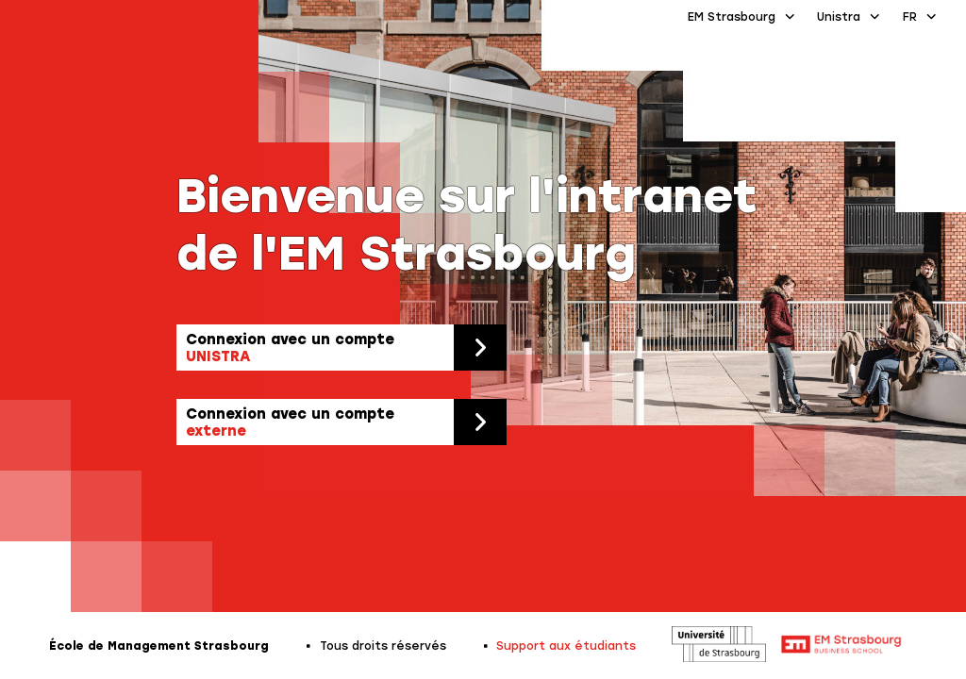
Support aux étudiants (566, 646)
